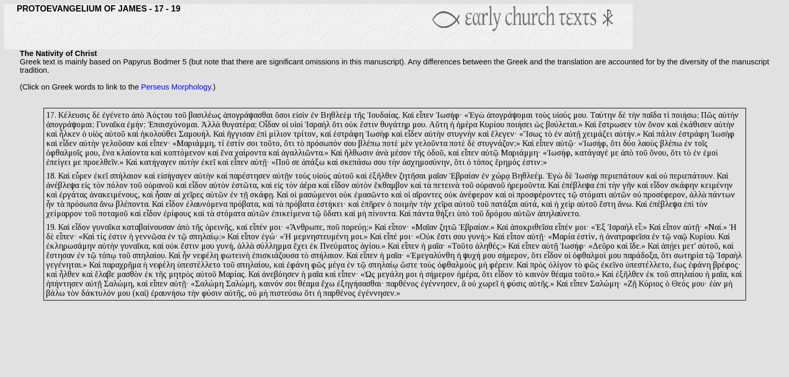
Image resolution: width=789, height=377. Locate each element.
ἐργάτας (73, 194)
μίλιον (280, 133)
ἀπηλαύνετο (558, 213)
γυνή (224, 245)
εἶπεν (425, 114)
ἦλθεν (69, 274)
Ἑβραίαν (464, 175)
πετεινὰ (446, 185)
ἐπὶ (262, 133)
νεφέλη (205, 255)
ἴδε (635, 245)
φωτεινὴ (235, 255)
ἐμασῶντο (371, 194)
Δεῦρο (604, 245)
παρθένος (402, 283)
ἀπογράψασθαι (248, 114)
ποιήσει (519, 124)
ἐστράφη (348, 133)
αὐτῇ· (259, 162)
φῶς (318, 264)
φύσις (517, 283)
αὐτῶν (217, 194)
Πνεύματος (339, 245)
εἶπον (672, 227)
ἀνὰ (382, 152)
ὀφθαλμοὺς (456, 264)
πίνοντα (382, 213)
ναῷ (680, 236)
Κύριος (651, 283)
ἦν (50, 203)
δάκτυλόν (98, 293)
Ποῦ (283, 162)
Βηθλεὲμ (336, 114)
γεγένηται (63, 264)
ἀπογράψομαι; (70, 124)
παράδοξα (640, 255)
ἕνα (108, 152)
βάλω (55, 293)
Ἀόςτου (159, 114)
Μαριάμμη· (521, 152)
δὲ (96, 114)
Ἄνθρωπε (306, 227)
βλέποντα (132, 203)
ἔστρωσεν (615, 124)
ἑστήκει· (331, 203)
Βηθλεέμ (527, 175)
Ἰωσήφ (594, 143)
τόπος (483, 162)
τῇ (244, 194)
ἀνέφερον (476, 194)
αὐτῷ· (566, 143)
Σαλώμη (118, 283)
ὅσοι (282, 114)
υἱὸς (96, 133)
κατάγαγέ (591, 152)
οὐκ (351, 124)
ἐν (315, 114)
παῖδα (651, 114)
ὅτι (337, 124)
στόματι (593, 194)
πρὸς (538, 264)
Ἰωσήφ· (449, 114)
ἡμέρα (466, 124)
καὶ (672, 124)
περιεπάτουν (622, 175)
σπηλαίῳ (383, 264)
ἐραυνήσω (168, 293)
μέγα (336, 264)
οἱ (285, 124)
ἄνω (107, 203)
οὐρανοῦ (158, 185)
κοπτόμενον (184, 152)
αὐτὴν (728, 114)
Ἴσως (532, 133)
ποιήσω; (685, 114)
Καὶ (408, 114)
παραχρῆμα (122, 264)
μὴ (361, 213)
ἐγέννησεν (439, 283)
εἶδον (198, 185)
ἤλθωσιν (359, 152)
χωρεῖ (488, 283)
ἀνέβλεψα (62, 185)
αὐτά (528, 203)
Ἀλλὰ (210, 124)
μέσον (400, 152)
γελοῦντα (431, 143)
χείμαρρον (64, 213)
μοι (356, 236)
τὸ (548, 133)
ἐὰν (715, 283)
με (614, 152)
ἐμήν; (136, 124)
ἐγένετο (115, 114)
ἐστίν (235, 143)
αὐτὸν (219, 185)
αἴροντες (427, 194)
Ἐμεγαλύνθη (432, 255)
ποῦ (333, 227)
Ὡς (370, 274)
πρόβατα (243, 203)
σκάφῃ (261, 194)
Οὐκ (427, 236)
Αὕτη (438, 124)
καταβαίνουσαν (148, 227)
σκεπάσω (355, 162)
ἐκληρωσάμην (71, 245)
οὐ (663, 175)
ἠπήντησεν (64, 283)
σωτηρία (688, 255)
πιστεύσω (286, 293)
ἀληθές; (488, 245)
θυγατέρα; (239, 124)
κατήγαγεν (158, 162)
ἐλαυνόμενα (206, 203)
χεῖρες (193, 194)
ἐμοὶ (710, 152)
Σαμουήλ (194, 133)
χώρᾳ (500, 175)
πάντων (721, 194)
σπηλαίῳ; (205, 236)
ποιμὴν (405, 203)
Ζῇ (632, 283)
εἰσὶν (300, 114)
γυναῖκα (106, 227)
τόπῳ (107, 255)
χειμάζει (597, 133)
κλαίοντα (132, 152)
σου (350, 143)
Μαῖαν (426, 227)
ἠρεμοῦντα (525, 185)
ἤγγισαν (241, 133)
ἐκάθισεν (696, 124)
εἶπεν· (160, 143)
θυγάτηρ (395, 124)
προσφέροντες (541, 194)
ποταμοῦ (113, 213)
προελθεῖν (100, 162)
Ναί (714, 227)
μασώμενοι (318, 194)
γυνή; (477, 236)
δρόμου (498, 213)
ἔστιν (369, 124)
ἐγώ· (269, 236)
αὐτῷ (490, 152)
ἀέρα (308, 185)
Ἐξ (600, 227)
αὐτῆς (539, 283)
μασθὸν (130, 274)
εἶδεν (413, 133)
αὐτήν (625, 133)
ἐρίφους (177, 213)
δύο (629, 143)
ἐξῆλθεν (383, 175)
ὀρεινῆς (218, 227)
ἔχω (328, 283)
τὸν (640, 124)
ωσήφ (561, 152)
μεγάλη (390, 274)
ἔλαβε (105, 274)
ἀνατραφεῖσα (628, 236)
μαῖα (315, 274)
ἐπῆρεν (373, 203)
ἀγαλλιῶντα (302, 152)
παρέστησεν (249, 175)
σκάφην (684, 185)
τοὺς (543, 114)
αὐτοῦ (115, 133)
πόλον (117, 185)
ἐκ (314, 245)
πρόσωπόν (324, 143)
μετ (688, 245)
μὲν (406, 143)
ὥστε (409, 264)
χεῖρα (443, 203)
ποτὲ (390, 143)
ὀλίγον (560, 264)
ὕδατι (332, 213)
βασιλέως (205, 114)
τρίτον (304, 133)
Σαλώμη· (605, 283)
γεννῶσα (150, 236)
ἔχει (300, 245)
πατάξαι (504, 203)
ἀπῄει (670, 245)
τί (666, 114)
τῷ (572, 194)
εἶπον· (398, 227)
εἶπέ (390, 236)
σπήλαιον (126, 175)
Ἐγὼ (476, 114)
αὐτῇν (282, 175)
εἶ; (639, 227)
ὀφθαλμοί (589, 255)
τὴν (634, 114)
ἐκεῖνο (612, 264)
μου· (699, 283)
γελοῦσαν (118, 143)
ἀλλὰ (697, 194)
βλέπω (369, 143)
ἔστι (444, 236)
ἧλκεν (69, 133)
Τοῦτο (462, 245)
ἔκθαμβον (391, 185)
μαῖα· (436, 245)
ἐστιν (117, 236)
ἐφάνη (298, 264)
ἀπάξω (313, 162)
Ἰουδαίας (383, 114)
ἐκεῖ (208, 162)
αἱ (177, 194)
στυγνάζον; (496, 143)
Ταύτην (603, 114)
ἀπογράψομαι (510, 114)
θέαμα (561, 274)
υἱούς (562, 114)
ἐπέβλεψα (578, 185)
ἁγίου (370, 245)
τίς (101, 236)
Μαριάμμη (195, 143)
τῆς (359, 114)
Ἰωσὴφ (377, 133)
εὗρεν (82, 175)
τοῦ (180, 114)
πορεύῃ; (355, 227)
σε (296, 162)
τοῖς (701, 143)
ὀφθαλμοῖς (64, 152)
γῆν (628, 185)
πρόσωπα (82, 203)
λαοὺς (648, 143)
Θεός (680, 283)
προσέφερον (664, 194)
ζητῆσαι (412, 175)
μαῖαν (437, 175)
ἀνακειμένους (114, 194)
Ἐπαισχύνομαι (173, 124)
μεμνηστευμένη (320, 236)
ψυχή (471, 255)
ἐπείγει (58, 162)
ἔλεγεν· (504, 133)
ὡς (539, 124)
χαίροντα (250, 152)
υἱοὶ (296, 124)
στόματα (230, 213)
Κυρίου (492, 124)
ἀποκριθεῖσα (531, 227)
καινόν (271, 283)
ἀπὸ (138, 114)
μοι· (276, 227)
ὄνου (658, 152)
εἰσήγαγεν (174, 175)
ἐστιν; (532, 162)
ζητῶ (448, 227)
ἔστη (607, 203)
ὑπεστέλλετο (199, 264)
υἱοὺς (322, 175)
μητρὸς (181, 274)
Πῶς (708, 114)
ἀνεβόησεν (280, 274)
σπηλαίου (149, 255)
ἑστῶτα (244, 185)
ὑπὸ (463, 213)
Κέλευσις (74, 114)
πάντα (423, 213)
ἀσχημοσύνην (426, 162)
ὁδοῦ (435, 152)
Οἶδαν (269, 124)
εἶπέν (258, 227)
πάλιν (666, 133)
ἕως (679, 264)
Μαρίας (231, 274)
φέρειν (501, 264)
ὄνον (656, 124)
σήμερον (512, 255)
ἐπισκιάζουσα (275, 255)
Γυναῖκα (110, 124)
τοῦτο (270, 143)
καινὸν (537, 274)
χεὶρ (568, 203)
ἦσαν (163, 194)
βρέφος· (727, 264)
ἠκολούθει (158, 133)
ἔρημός (507, 162)
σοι (252, 143)
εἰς (86, 185)
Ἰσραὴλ (317, 124)
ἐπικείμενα (290, 213)
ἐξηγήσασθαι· (360, 283)
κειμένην (716, 185)
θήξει (445, 213)
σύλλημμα (273, 245)
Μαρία (563, 236)
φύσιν (212, 293)
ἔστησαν (60, 255)
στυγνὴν (461, 133)
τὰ (427, 185)
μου (579, 114)
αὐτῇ (572, 133)
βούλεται (561, 124)
